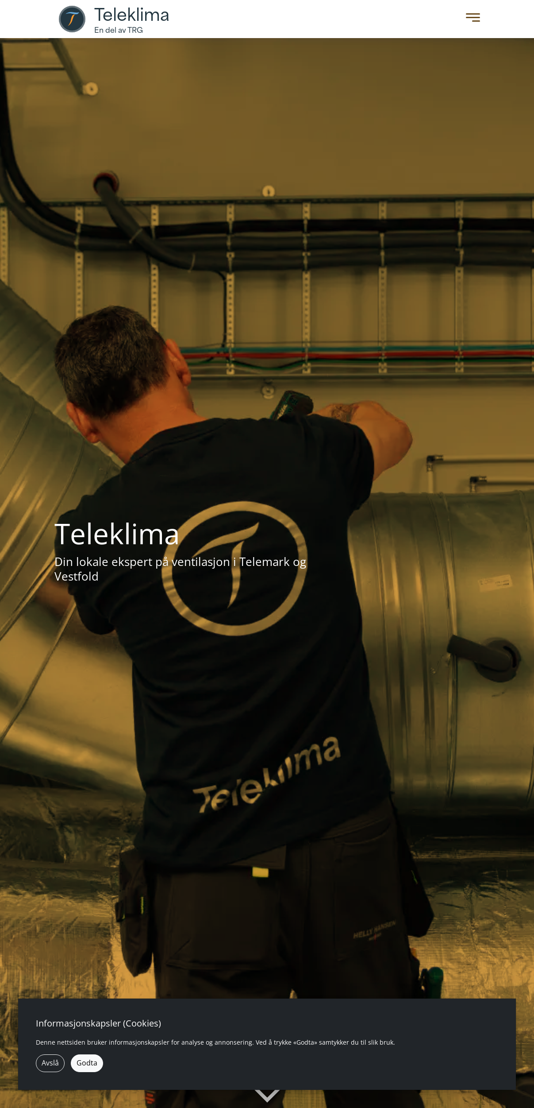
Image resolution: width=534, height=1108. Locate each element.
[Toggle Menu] (470, 19)
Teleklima (131, 15)
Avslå (50, 1063)
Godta (87, 1063)
